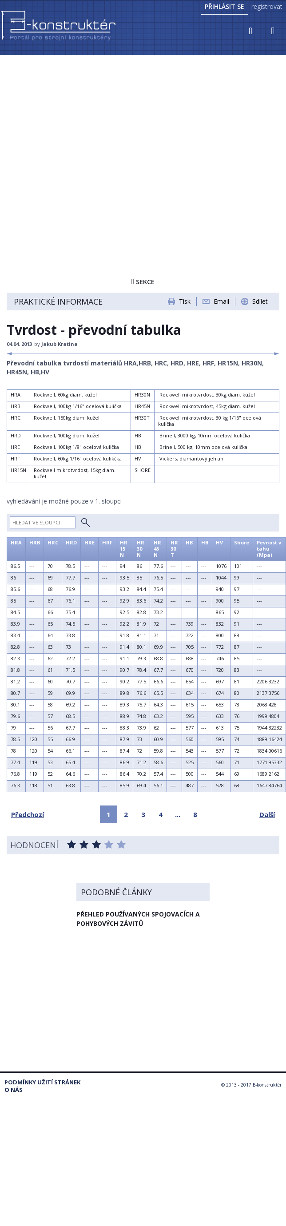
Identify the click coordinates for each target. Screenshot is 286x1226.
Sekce (143, 281)
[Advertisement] (83, 144)
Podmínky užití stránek (42, 1082)
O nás (13, 1090)
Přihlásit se (224, 6)
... (177, 814)
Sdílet (260, 301)
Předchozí (27, 814)
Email (221, 301)
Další (267, 814)
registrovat (266, 6)
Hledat (85, 522)
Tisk (185, 301)
